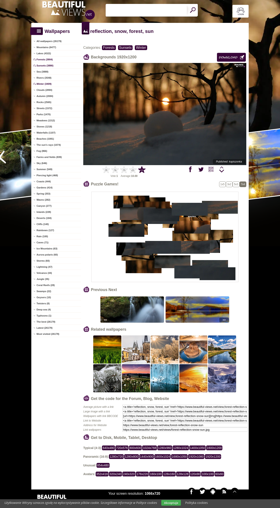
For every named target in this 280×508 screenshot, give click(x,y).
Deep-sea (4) (44, 309)
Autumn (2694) (45, 96)
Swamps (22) (44, 291)
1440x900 (146, 456)
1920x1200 (212, 456)
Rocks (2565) (44, 102)
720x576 (122, 448)
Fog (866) (42, 151)
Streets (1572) (44, 108)
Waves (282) (43, 199)
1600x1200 (214, 448)
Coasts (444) (44, 181)
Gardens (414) (44, 187)
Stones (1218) (44, 126)
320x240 (115, 474)
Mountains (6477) (46, 47)
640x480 (108, 448)
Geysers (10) (44, 297)
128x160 (169, 474)
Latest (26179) (44, 328)
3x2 (229, 184)
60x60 (219, 474)
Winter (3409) (44, 84)
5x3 (236, 184)
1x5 (222, 184)
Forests (109, 47)
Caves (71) (42, 242)
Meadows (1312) (46, 120)
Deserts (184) (44, 218)
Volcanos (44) (44, 273)
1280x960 (165, 448)
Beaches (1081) (45, 138)
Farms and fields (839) (49, 157)
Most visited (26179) (48, 334)
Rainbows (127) (45, 230)
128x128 (182, 474)
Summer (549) (44, 169)
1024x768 (149, 448)
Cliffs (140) (43, 224)
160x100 (156, 474)
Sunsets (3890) (45, 65)
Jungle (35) (43, 279)
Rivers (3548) (44, 77)
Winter (141, 47)
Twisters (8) (43, 303)
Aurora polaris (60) (47, 254)
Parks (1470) (44, 114)
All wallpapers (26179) (49, 41)
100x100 (207, 474)
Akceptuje (171, 503)
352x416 (102, 474)
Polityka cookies (196, 503)
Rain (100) (42, 236)
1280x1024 (180, 448)
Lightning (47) (44, 267)
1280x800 (131, 456)
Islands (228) (44, 212)
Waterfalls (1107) (46, 132)
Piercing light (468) (47, 175)
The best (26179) (46, 321)
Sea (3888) (42, 71)
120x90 (195, 474)
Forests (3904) (45, 59)
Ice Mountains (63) (47, 248)
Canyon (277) (44, 206)
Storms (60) (43, 260)
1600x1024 (162, 456)
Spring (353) (43, 193)
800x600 (135, 448)
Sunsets (125, 47)
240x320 (129, 474)
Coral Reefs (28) (46, 285)
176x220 (142, 474)
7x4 (243, 184)
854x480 (103, 465)
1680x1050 (179, 456)
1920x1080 (196, 456)
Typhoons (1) (44, 315)
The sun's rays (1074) (49, 145)
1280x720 (116, 456)
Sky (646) (42, 163)
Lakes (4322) (44, 53)
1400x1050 (197, 448)
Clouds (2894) (44, 90)
